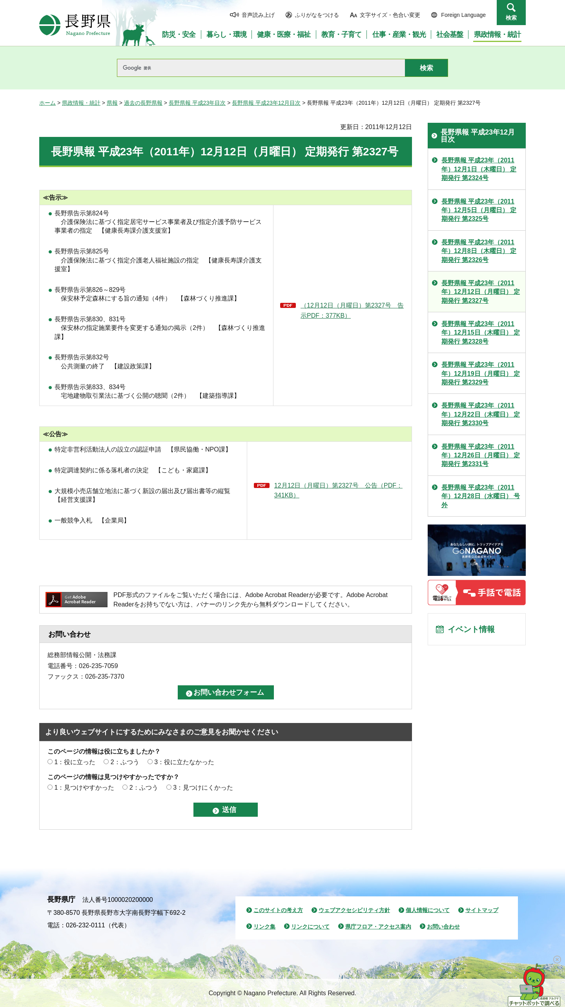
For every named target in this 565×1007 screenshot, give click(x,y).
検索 (511, 18)
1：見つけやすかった (84, 787)
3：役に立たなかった (184, 762)
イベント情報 (471, 629)
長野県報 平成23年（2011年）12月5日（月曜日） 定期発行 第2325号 (478, 210)
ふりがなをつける (317, 15)
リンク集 (264, 926)
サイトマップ (481, 910)
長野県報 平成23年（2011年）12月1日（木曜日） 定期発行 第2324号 (478, 169)
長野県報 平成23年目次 (197, 103)
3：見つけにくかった (203, 787)
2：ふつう (125, 762)
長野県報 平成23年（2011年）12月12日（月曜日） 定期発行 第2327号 (480, 292)
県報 (112, 103)
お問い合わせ (443, 926)
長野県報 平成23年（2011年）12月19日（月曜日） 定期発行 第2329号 (480, 373)
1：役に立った (74, 762)
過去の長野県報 (143, 103)
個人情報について (428, 910)
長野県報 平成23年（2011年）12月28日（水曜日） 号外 (480, 496)
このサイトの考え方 (278, 910)
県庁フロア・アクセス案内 (378, 926)
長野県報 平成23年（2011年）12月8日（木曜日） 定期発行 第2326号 (478, 251)
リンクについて (310, 926)
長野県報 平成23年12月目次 (266, 103)
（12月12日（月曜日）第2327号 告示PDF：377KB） (352, 310)
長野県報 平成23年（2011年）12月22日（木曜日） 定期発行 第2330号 (480, 414)
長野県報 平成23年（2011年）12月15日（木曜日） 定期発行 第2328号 (480, 332)
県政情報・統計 (81, 103)
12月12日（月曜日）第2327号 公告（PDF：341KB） (338, 490)
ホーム (47, 103)
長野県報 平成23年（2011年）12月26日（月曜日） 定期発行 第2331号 (480, 455)
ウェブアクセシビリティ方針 (354, 910)
